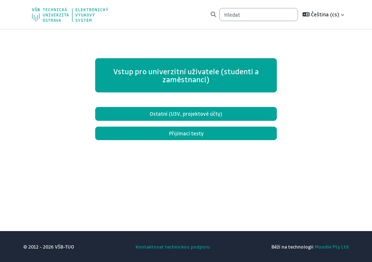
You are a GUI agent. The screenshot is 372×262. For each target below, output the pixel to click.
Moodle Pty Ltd (332, 246)
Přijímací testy (186, 133)
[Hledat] (258, 14)
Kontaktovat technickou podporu (173, 246)
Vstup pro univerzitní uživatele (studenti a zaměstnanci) (186, 75)
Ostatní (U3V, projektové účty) (186, 114)
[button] (323, 14)
